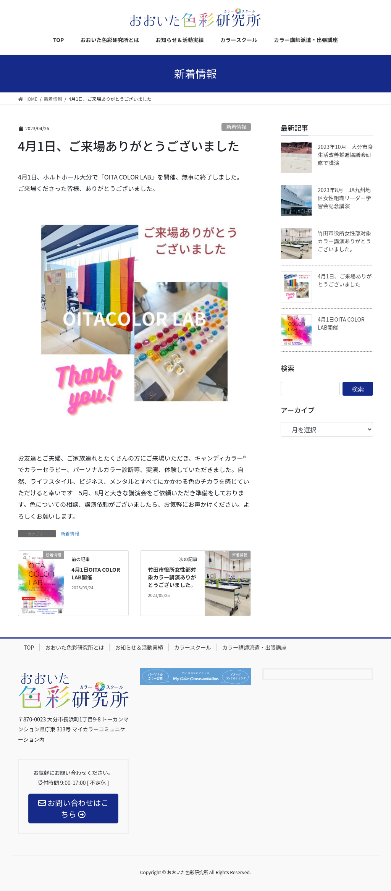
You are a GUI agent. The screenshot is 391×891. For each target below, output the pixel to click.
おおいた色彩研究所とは (74, 647)
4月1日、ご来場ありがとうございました (345, 280)
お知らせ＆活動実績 (139, 647)
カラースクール (192, 647)
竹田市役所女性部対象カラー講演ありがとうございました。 (172, 577)
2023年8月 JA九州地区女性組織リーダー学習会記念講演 (344, 198)
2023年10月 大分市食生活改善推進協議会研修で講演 (345, 155)
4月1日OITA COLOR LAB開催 (95, 573)
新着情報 (236, 126)
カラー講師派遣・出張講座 (254, 647)
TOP (29, 647)
